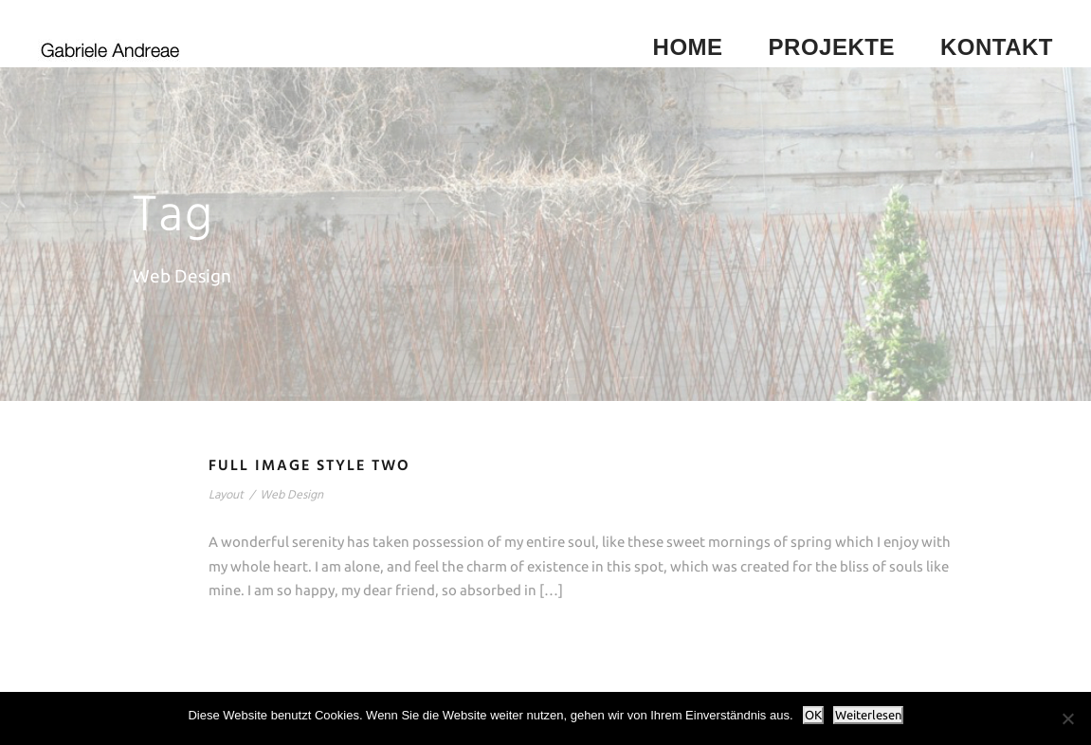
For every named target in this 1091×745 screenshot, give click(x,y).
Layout (226, 495)
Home (688, 47)
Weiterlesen (868, 715)
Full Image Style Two (309, 466)
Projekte (832, 47)
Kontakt (996, 47)
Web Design (291, 495)
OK (813, 715)
